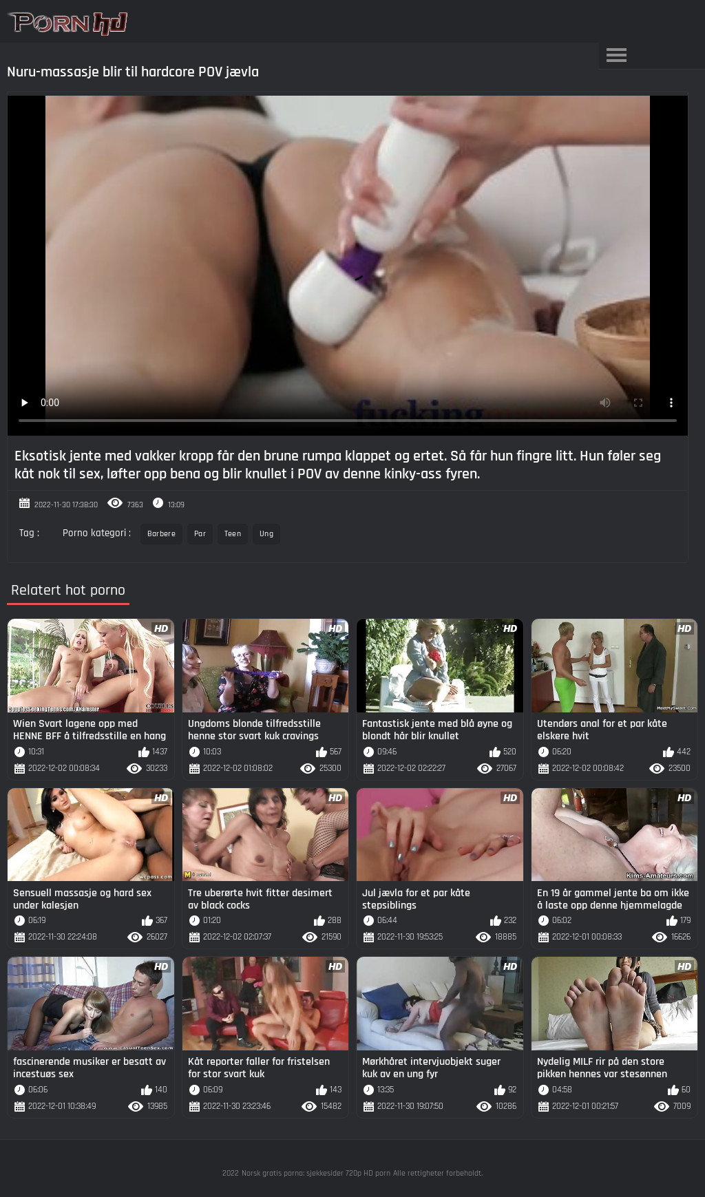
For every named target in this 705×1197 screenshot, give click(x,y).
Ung (266, 534)
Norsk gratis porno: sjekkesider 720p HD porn (316, 1173)
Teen (232, 534)
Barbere (161, 534)
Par (200, 534)
